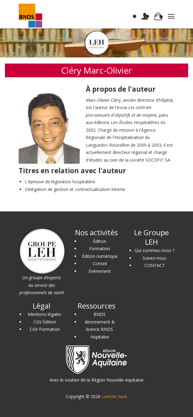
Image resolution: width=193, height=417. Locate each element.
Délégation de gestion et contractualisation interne (75, 189)
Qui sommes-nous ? (154, 250)
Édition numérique (100, 256)
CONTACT (154, 265)
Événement (100, 271)
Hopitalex (99, 337)
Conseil (100, 263)
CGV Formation (45, 329)
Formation (99, 248)
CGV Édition (44, 322)
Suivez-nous (154, 258)
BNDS (99, 314)
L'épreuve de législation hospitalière (60, 182)
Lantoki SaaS (114, 396)
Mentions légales (44, 314)
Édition (99, 241)
